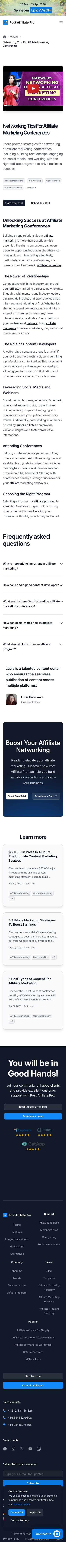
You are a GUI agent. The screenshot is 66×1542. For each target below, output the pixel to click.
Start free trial (33, 1375)
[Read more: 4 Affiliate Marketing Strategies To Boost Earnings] (33, 939)
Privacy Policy (11, 1538)
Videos (14, 36)
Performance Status (49, 1244)
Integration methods (17, 1239)
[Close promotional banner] (62, 3)
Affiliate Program (16, 1292)
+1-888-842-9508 (20, 1417)
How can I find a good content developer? (33, 585)
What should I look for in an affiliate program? (33, 646)
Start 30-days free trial (33, 1106)
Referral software (33, 1351)
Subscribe (33, 1483)
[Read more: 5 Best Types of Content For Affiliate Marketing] (33, 1000)
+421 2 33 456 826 (20, 1410)
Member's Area (49, 1229)
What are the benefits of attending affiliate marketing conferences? (33, 604)
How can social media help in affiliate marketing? (33, 625)
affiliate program (44, 501)
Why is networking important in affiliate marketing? (33, 566)
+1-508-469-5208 (20, 1424)
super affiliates (26, 425)
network (32, 323)
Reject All (35, 1512)
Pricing (17, 1224)
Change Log (49, 1237)
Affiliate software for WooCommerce (33, 1337)
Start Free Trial (14, 202)
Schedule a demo (33, 1116)
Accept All (17, 1512)
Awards (16, 1278)
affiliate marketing (49, 265)
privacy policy (21, 1504)
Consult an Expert (33, 1385)
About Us (16, 1270)
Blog (49, 1270)
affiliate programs (23, 164)
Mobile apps (17, 1246)
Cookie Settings (20, 1520)
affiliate (14, 288)
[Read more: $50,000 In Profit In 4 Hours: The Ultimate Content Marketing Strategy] (33, 875)
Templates (49, 1278)
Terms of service (21, 1533)
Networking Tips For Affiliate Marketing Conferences (26, 44)
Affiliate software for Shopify (33, 1330)
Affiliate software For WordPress (33, 1344)
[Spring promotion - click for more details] (33, 8)
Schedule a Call (40, 202)
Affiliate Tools (33, 1359)
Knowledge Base (49, 1222)
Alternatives (17, 1253)
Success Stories (17, 1285)
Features (17, 1231)
